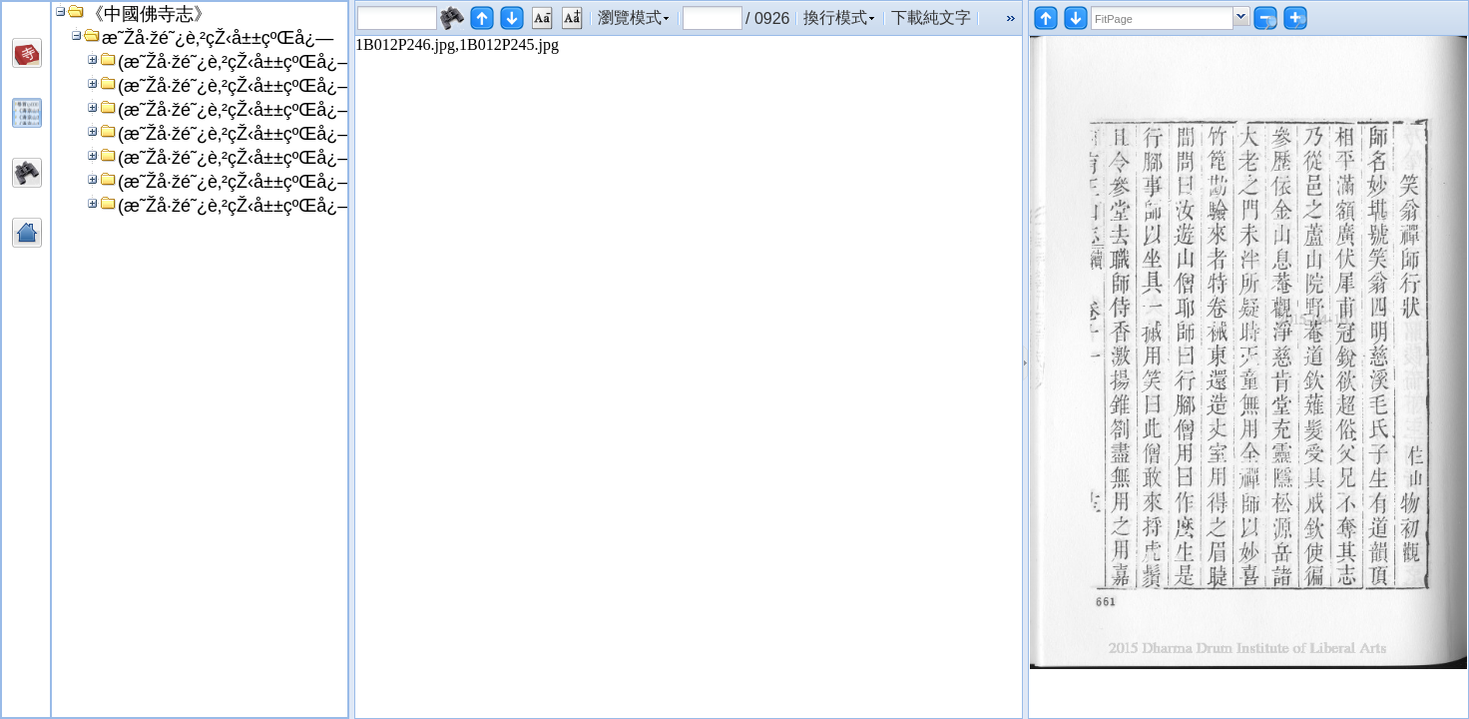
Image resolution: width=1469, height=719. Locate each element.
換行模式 (835, 17)
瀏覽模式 (630, 17)
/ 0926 (767, 18)
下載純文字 (931, 17)
